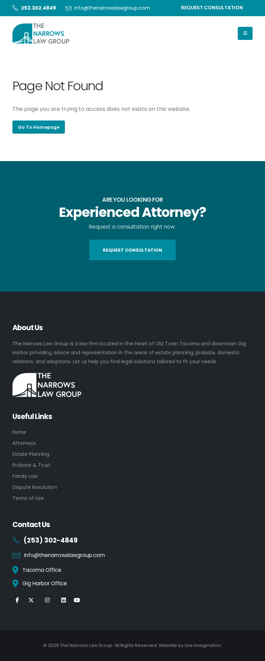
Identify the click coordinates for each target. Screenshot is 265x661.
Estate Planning (30, 454)
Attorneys (24, 443)
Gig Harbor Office (44, 583)
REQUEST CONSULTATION (212, 7)
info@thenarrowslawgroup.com (112, 7)
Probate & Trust (31, 465)
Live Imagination (203, 645)
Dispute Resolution (34, 487)
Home (19, 432)
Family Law (25, 476)
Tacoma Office (41, 570)
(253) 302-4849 (50, 540)
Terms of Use (28, 498)
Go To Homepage (38, 127)
